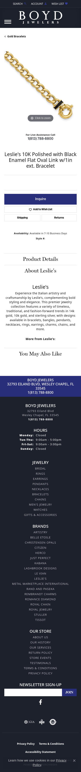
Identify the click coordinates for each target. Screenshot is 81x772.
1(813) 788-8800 (40, 139)
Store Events (40, 658)
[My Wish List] (60, 4)
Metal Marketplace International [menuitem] (40, 584)
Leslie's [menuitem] (40, 579)
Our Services (40, 647)
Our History (40, 642)
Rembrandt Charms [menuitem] (40, 594)
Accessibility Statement (40, 752)
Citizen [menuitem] (40, 548)
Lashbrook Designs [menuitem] (40, 568)
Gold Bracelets (16, 36)
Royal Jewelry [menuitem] (40, 609)
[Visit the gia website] (29, 722)
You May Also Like (40, 354)
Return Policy (40, 653)
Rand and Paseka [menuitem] (40, 589)
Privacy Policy (41, 673)
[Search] (20, 4)
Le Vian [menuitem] (40, 573)
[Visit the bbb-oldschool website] (41, 722)
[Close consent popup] (74, 760)
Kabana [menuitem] (41, 563)
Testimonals (40, 663)
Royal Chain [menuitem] (40, 604)
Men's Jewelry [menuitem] (40, 504)
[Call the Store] (40, 419)
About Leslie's (40, 270)
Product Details (40, 259)
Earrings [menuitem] (40, 479)
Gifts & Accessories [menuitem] (40, 515)
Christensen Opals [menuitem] (40, 542)
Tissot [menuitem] (40, 620)
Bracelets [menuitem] (40, 494)
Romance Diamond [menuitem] (40, 599)
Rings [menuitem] (40, 474)
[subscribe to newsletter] (69, 692)
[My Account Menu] (39, 4)
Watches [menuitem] (40, 510)
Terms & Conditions (40, 668)
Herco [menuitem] (40, 553)
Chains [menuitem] (40, 499)
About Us (40, 637)
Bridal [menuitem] (40, 468)
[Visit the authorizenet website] (53, 722)
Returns (59, 218)
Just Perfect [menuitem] (40, 558)
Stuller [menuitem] (40, 615)
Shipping (22, 218)
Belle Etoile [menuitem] (40, 537)
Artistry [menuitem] (40, 532)
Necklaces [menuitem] (40, 489)
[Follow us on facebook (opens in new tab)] (40, 702)
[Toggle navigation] (8, 24)
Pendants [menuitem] (41, 484)
